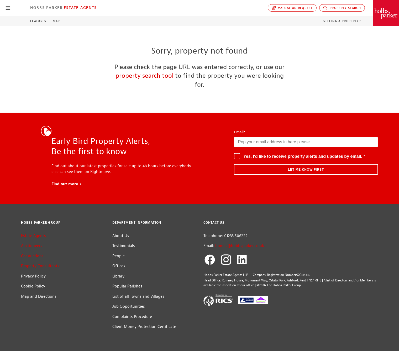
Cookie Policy (33, 286)
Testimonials (123, 245)
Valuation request (292, 8)
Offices (118, 266)
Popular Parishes (127, 286)
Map (56, 21)
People (118, 256)
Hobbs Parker (46, 7)
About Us (120, 235)
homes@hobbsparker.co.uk (239, 245)
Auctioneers (31, 245)
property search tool (145, 76)
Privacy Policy (33, 276)
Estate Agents (80, 7)
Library (118, 276)
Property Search (342, 8)
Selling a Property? (342, 21)
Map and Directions (38, 296)
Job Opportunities (128, 306)
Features (38, 21)
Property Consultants (40, 266)
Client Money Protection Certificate (144, 326)
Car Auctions (32, 256)
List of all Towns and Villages (138, 296)
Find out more (66, 184)
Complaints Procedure (132, 316)
